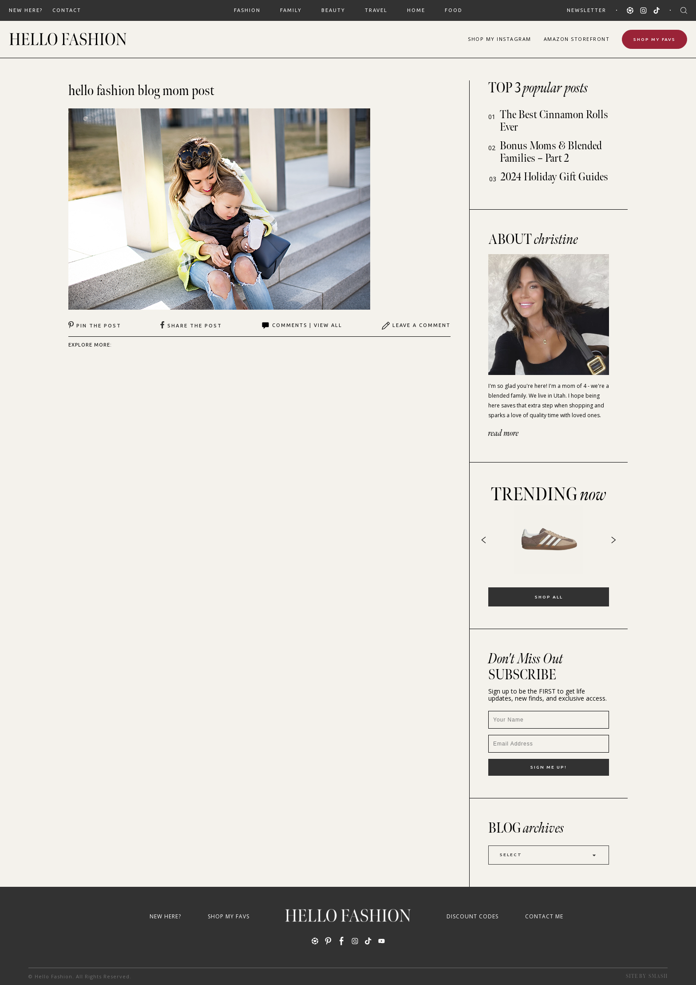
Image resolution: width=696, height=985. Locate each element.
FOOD (454, 10)
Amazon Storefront (577, 39)
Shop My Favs (654, 39)
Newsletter (586, 10)
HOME (416, 10)
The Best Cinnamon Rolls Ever (554, 121)
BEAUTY (333, 10)
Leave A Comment (416, 325)
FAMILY (291, 10)
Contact (66, 10)
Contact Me (544, 916)
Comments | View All (301, 325)
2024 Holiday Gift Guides (554, 177)
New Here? (26, 10)
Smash (658, 976)
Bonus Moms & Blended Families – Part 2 (551, 152)
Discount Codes (472, 916)
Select (548, 855)
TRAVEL (376, 10)
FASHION (247, 10)
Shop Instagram (499, 39)
